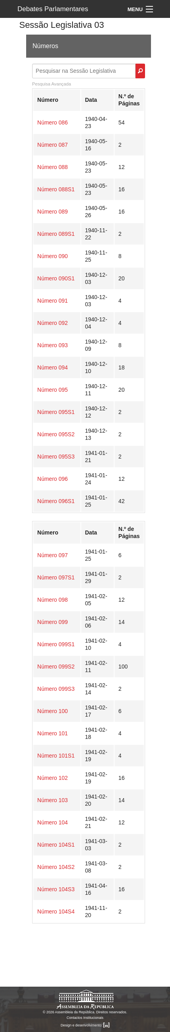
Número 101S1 (55, 755)
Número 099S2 (55, 666)
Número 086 (52, 122)
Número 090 (52, 256)
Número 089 (52, 211)
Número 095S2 (55, 434)
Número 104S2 (55, 867)
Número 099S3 (55, 689)
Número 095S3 (55, 456)
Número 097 (52, 555)
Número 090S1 (55, 278)
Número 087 (52, 145)
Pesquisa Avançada (51, 84)
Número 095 (52, 390)
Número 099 (52, 622)
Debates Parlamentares (52, 9)
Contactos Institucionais (85, 1018)
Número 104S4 (55, 911)
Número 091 (52, 300)
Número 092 (52, 323)
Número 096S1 (55, 501)
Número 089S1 (55, 234)
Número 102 (52, 778)
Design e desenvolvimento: (85, 1025)
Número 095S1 (55, 412)
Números (45, 46)
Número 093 (52, 345)
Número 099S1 (55, 644)
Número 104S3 (55, 889)
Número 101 (52, 733)
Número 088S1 (55, 189)
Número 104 (52, 822)
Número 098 (52, 600)
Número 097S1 (55, 577)
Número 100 (52, 711)
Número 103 (52, 800)
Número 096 (52, 479)
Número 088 (52, 167)
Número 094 (52, 367)
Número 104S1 (55, 845)
